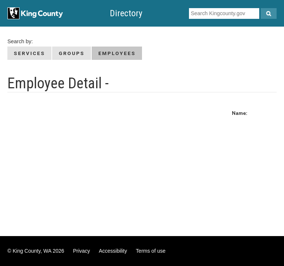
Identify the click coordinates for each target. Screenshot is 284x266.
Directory (126, 13)
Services (29, 53)
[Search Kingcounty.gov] (269, 13)
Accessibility (113, 251)
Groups (72, 53)
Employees (117, 53)
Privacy (81, 251)
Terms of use (150, 251)
